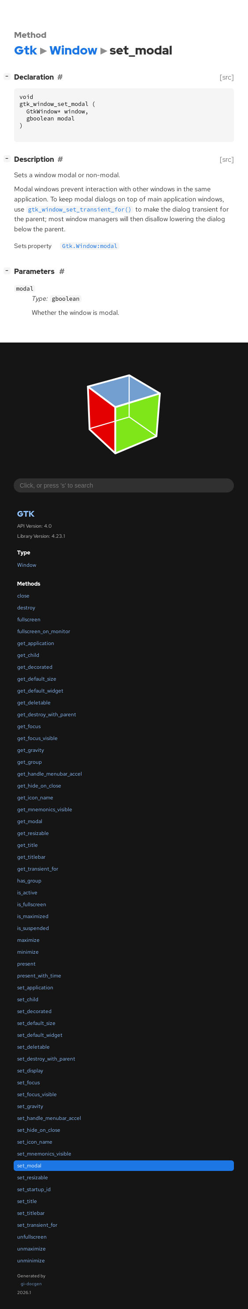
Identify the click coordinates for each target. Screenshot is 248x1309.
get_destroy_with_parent (46, 714)
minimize (28, 951)
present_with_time (39, 975)
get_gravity (30, 750)
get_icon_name (35, 797)
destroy (26, 607)
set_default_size (36, 1023)
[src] (227, 77)
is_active (27, 892)
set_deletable (33, 1046)
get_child (28, 655)
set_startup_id (34, 1189)
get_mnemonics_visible (44, 809)
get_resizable (33, 833)
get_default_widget (40, 690)
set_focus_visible (37, 1094)
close (23, 595)
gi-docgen (31, 1284)
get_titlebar (31, 857)
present (26, 963)
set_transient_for (37, 1225)
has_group (29, 880)
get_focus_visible (37, 738)
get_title (27, 845)
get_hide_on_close (39, 785)
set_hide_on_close (38, 1130)
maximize (28, 940)
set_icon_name (34, 1141)
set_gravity (30, 1106)
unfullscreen (32, 1236)
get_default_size (36, 678)
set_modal (29, 1165)
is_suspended (33, 928)
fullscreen (29, 619)
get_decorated (34, 667)
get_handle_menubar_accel (49, 773)
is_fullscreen (31, 904)
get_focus (29, 726)
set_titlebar (30, 1213)
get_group (29, 762)
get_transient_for (37, 868)
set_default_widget (40, 1035)
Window (26, 565)
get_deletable (34, 702)
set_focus (28, 1082)
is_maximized (32, 916)
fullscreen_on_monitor (43, 631)
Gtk (25, 513)
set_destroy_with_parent (46, 1058)
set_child (27, 999)
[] (9, 76)
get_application (35, 643)
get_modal (29, 821)
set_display (30, 1070)
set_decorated (34, 1011)
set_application (35, 987)
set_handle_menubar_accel (49, 1118)
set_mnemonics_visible (44, 1153)
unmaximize (31, 1248)
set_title (27, 1201)
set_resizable (32, 1177)
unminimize (31, 1260)
